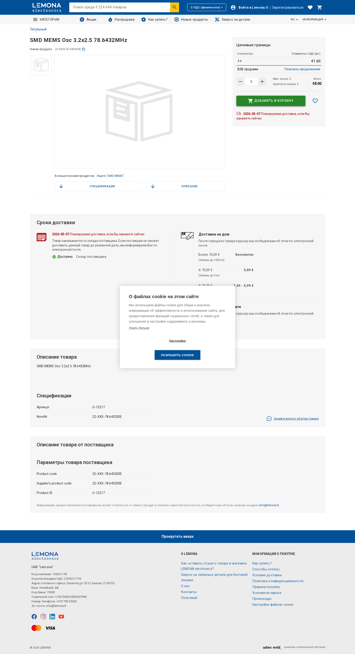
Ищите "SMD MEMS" (110, 175)
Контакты (189, 592)
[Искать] (174, 7)
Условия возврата (266, 593)
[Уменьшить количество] (262, 82)
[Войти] (249, 7)
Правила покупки (266, 587)
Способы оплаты (266, 569)
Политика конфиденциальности (277, 581)
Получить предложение (302, 69)
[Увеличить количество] (240, 82)
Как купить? (154, 19)
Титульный (38, 29)
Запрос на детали (232, 19)
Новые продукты (191, 19)
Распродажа (121, 19)
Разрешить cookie (203, 348)
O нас (185, 586)
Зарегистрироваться (287, 7)
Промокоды (261, 599)
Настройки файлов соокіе (272, 605)
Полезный (189, 598)
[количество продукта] (251, 82)
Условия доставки (267, 575)
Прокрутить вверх (178, 536)
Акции (88, 19)
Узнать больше (139, 335)
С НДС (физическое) (207, 7)
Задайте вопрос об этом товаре (292, 418)
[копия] (84, 49)
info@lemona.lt (269, 505)
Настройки (151, 348)
